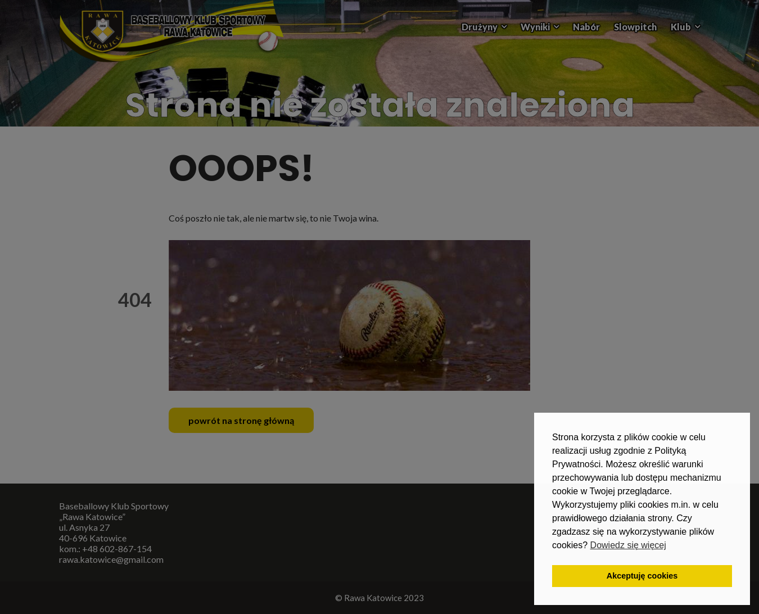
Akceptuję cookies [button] (642, 575)
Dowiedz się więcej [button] (628, 545)
